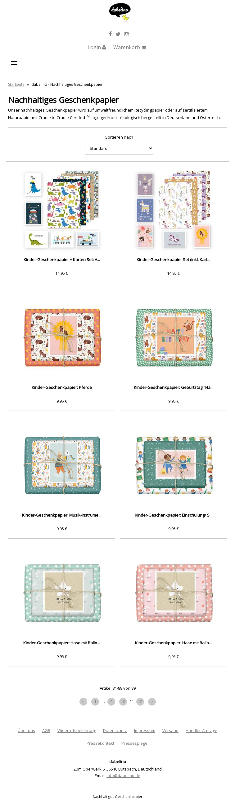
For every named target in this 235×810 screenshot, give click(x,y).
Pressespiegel (134, 743)
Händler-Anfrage (201, 730)
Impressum (144, 730)
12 (140, 701)
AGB (46, 730)
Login (97, 47)
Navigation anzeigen (14, 63)
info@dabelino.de (123, 775)
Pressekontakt (100, 743)
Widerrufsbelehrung (76, 730)
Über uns (26, 730)
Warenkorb (129, 47)
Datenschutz (115, 730)
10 (123, 701)
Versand (170, 730)
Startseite (16, 84)
